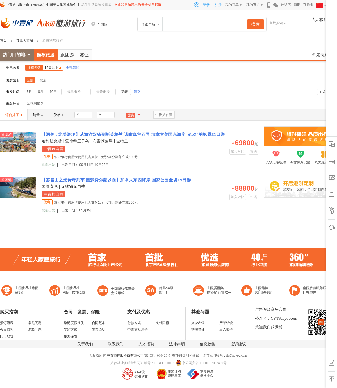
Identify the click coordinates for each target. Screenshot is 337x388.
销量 (38, 115)
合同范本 (98, 323)
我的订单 (232, 5)
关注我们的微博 (269, 327)
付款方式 (134, 323)
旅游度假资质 (74, 323)
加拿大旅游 (24, 40)
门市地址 (6, 336)
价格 (59, 115)
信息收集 (207, 344)
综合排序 (13, 115)
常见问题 (35, 323)
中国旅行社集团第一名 (20, 291)
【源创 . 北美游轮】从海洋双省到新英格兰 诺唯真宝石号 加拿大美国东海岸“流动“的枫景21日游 (133, 134)
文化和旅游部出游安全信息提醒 (137, 5)
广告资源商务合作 (270, 309)
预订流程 (6, 323)
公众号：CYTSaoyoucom (276, 318)
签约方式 (70, 330)
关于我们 (85, 344)
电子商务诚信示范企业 (162, 291)
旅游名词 (198, 323)
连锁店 (286, 5)
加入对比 (238, 152)
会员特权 (6, 330)
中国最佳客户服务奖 (212, 291)
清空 (137, 92)
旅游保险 (70, 336)
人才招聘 (146, 344)
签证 (84, 55)
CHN (323, 5)
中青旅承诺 (309, 291)
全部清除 (72, 68)
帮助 (297, 5)
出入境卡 (226, 330)
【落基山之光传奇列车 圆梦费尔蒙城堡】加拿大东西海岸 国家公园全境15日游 (116, 179)
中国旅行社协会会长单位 (116, 291)
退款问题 (35, 330)
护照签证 (198, 330)
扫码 (253, 152)
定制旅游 (322, 55)
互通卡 (308, 5)
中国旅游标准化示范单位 (258, 291)
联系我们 (116, 344)
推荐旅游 (45, 55)
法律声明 (177, 344)
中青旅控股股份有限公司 (125, 355)
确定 (124, 92)
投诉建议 (238, 344)
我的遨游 (253, 5)
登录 (206, 5)
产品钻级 (226, 323)
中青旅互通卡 (137, 330)
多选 (325, 92)
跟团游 (67, 55)
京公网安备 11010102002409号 (204, 363)
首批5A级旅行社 (67, 291)
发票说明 (98, 330)
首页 (3, 40)
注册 (218, 5)
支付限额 (162, 323)
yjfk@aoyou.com (235, 355)
